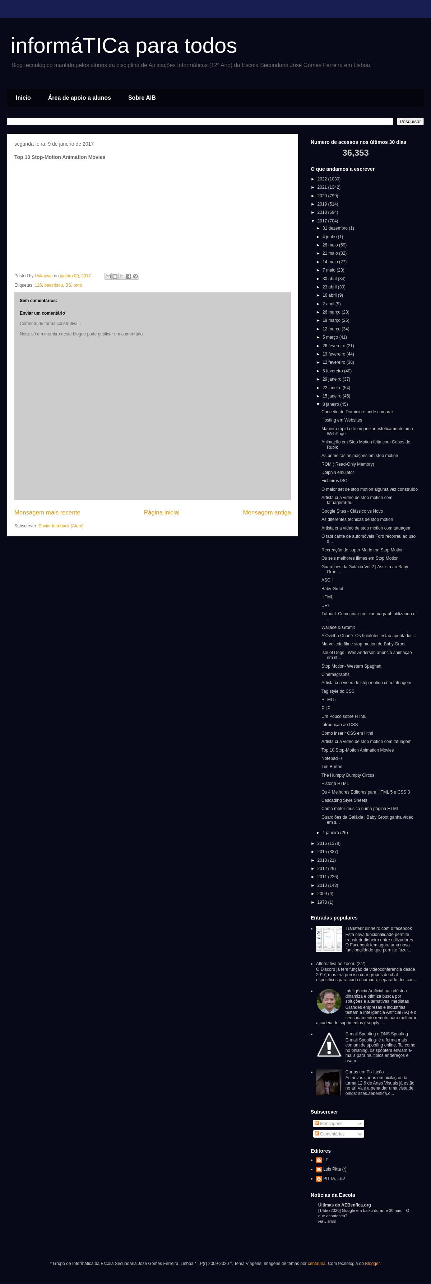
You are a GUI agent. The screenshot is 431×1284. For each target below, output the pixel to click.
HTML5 (328, 699)
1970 (323, 902)
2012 (323, 868)
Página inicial (162, 512)
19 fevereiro (335, 354)
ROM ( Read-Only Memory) (347, 464)
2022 (323, 179)
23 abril (330, 287)
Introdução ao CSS (339, 724)
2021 (323, 187)
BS (68, 285)
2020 (323, 195)
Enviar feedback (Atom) (60, 525)
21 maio (331, 253)
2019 (323, 204)
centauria (316, 1263)
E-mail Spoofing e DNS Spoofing (377, 1033)
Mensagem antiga (267, 512)
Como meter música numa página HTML (360, 808)
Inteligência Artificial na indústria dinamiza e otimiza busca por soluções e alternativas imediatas (377, 996)
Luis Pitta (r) (335, 1169)
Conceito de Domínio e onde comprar (357, 411)
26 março (332, 312)
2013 (323, 860)
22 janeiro (333, 387)
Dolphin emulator (337, 472)
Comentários (329, 1134)
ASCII (327, 580)
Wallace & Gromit (338, 627)
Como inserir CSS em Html (347, 733)
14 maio (331, 261)
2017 (323, 221)
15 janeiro (333, 396)
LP (326, 1159)
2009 (323, 893)
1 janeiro (331, 832)
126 (38, 285)
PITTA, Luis (334, 1178)
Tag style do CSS (337, 691)
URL (325, 605)
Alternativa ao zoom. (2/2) (340, 963)
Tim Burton (331, 766)
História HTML (335, 783)
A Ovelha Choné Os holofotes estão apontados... (368, 635)
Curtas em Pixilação (365, 1071)
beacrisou (53, 285)
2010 (323, 885)
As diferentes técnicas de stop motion (357, 519)
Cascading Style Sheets (344, 800)
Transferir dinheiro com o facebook (379, 928)
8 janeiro (331, 404)
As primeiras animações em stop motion (359, 455)
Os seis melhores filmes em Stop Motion (360, 558)
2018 (323, 212)
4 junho (330, 236)
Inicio (23, 98)
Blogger (372, 1263)
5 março (331, 337)
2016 (323, 843)
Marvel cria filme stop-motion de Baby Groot (363, 643)
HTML (327, 596)
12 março (332, 328)
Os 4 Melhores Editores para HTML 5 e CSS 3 (365, 792)
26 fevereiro (335, 345)
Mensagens (328, 1123)
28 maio (331, 245)
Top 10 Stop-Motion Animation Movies (357, 750)
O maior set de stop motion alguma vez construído (369, 489)
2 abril (329, 303)
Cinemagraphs (335, 674)
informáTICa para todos (124, 45)
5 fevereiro (333, 370)
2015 (323, 851)
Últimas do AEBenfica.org (344, 1205)
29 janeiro (333, 379)
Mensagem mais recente (47, 512)
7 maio (330, 270)
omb (78, 285)
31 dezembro (336, 228)
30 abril (330, 278)
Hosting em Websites (341, 420)
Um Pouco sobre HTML (343, 716)
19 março (332, 320)
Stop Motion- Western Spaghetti (352, 666)
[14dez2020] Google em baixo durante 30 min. (360, 1210)
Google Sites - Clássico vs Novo (352, 511)
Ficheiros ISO (334, 480)
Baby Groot (332, 588)
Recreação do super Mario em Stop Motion (362, 549)
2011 (323, 876)
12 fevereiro (335, 362)
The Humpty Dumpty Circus (347, 775)
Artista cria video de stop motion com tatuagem (366, 682)
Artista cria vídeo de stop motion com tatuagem (366, 528)
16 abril (330, 295)
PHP (325, 708)
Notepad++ (332, 758)
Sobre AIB (142, 98)
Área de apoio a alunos (79, 98)
